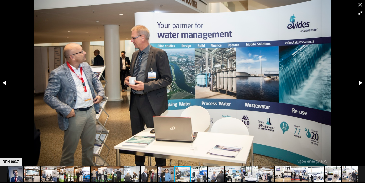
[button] (360, 13)
